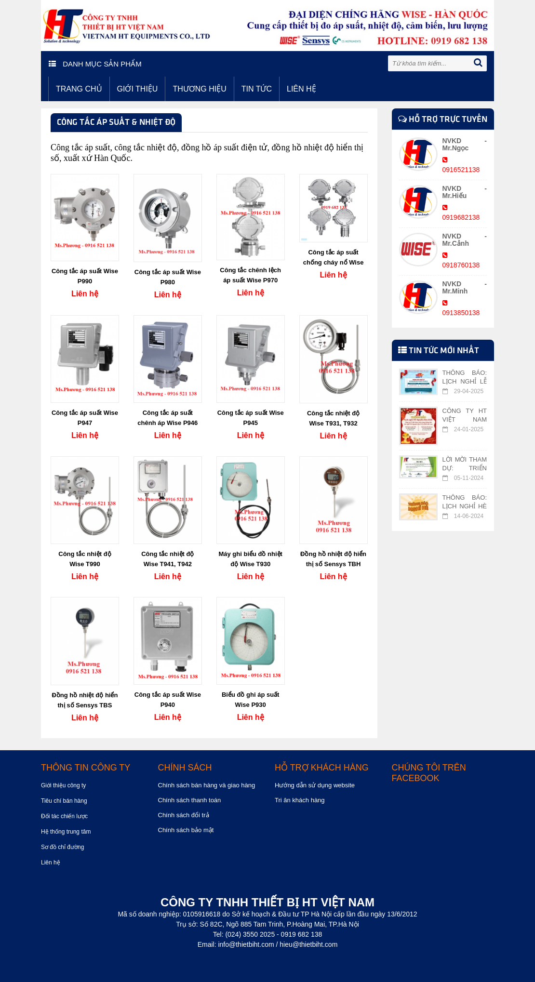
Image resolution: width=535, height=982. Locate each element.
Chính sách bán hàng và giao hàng (206, 785)
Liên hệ (301, 89)
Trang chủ (79, 89)
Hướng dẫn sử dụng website (315, 785)
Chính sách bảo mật (186, 830)
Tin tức (256, 89)
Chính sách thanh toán (189, 800)
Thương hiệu (199, 89)
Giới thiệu (137, 89)
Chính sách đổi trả (183, 815)
